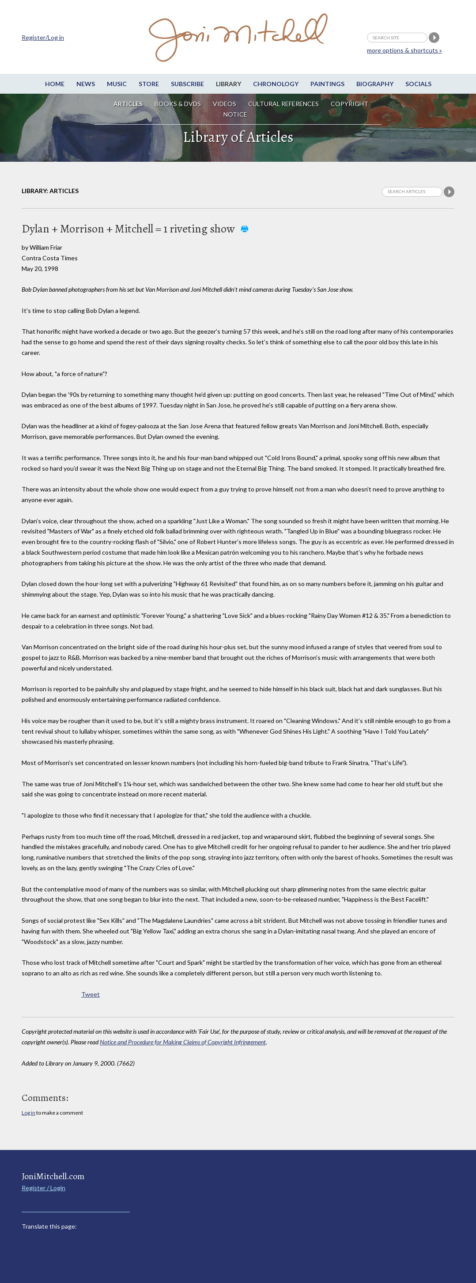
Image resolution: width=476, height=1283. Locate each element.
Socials (418, 84)
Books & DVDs (178, 103)
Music (117, 84)
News (85, 84)
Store (149, 84)
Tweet (90, 994)
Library (228, 84)
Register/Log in (43, 37)
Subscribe (187, 84)
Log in (28, 1112)
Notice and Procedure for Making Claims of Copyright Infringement (183, 1042)
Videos (224, 103)
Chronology (275, 84)
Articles (128, 103)
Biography (374, 84)
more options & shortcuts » (404, 50)
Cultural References (283, 103)
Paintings (327, 84)
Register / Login (43, 1188)
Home (54, 84)
